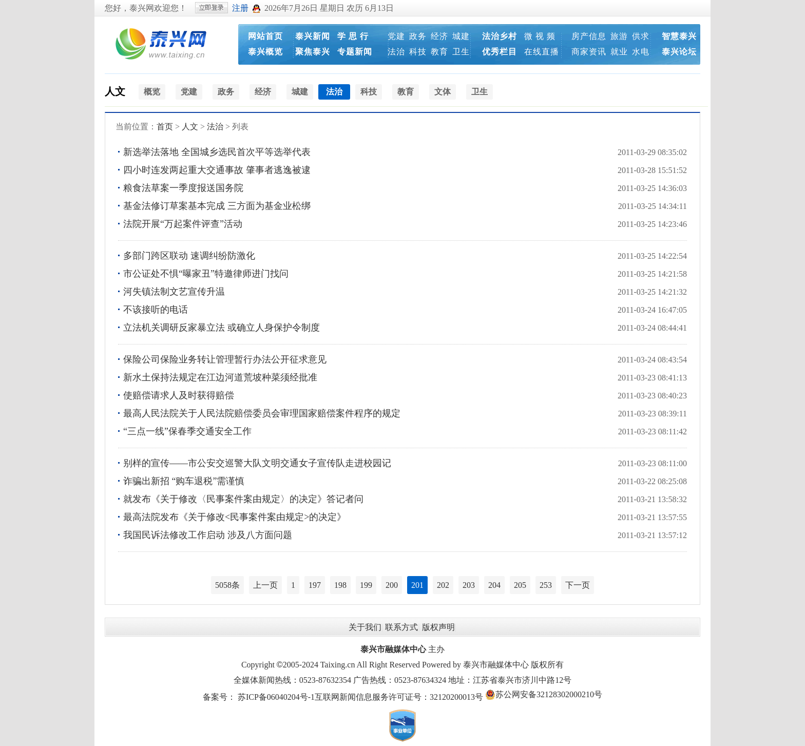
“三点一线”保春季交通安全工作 (187, 431)
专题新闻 (354, 51)
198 (340, 585)
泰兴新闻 (312, 36)
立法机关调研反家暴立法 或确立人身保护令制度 (221, 327)
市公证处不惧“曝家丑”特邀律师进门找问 (206, 274)
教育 (439, 51)
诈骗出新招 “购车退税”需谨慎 (183, 481)
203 (469, 585)
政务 (418, 36)
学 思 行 (353, 36)
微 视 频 (539, 36)
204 (494, 585)
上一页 (265, 585)
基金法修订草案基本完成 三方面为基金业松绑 (217, 206)
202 (443, 585)
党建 (396, 36)
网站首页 (265, 36)
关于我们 (365, 627)
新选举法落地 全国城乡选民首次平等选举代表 (217, 152)
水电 (640, 51)
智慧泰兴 (679, 36)
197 (315, 585)
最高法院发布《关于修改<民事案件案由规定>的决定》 (234, 517)
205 (520, 585)
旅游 (619, 36)
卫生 (461, 51)
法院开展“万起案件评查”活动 (182, 224)
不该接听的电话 (155, 309)
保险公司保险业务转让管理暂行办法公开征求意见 (225, 359)
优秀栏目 (499, 51)
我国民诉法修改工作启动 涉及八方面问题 (207, 535)
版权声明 (438, 627)
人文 (115, 91)
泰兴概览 (265, 51)
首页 (165, 126)
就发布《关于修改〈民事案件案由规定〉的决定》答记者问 (243, 499)
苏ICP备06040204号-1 (276, 697)
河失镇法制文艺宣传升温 (174, 291)
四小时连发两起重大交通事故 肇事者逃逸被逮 (217, 170)
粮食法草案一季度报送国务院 (183, 188)
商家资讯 (588, 51)
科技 (418, 51)
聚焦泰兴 (312, 51)
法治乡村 (499, 36)
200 (392, 585)
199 (366, 585)
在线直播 (541, 51)
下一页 (577, 585)
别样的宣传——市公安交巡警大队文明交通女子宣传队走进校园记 (257, 463)
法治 (396, 51)
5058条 (227, 585)
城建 (461, 36)
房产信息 (588, 36)
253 (546, 585)
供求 (640, 36)
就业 (619, 51)
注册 (240, 8)
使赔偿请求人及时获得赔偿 (178, 395)
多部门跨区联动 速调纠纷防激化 (189, 256)
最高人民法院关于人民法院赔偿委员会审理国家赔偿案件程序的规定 (261, 413)
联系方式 (401, 627)
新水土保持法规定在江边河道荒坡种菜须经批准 (220, 377)
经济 (439, 36)
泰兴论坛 (679, 51)
